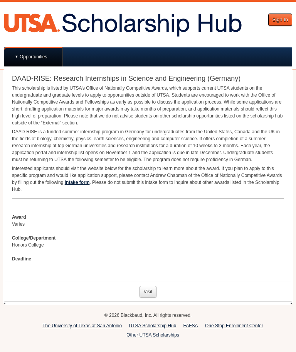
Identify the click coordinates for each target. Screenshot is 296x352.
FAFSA (190, 325)
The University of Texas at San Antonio (82, 325)
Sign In (280, 19)
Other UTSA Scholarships (152, 335)
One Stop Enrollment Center (234, 325)
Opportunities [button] (33, 57)
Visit (148, 291)
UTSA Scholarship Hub (153, 325)
